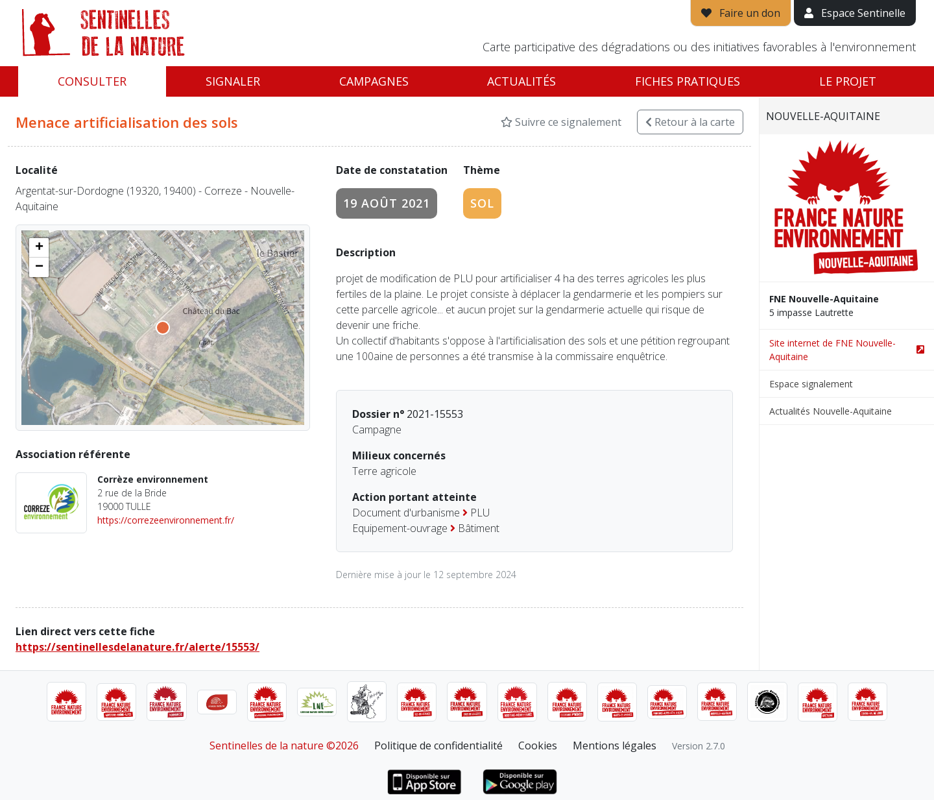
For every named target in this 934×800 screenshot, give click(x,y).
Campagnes (374, 81)
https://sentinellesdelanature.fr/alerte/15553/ (137, 647)
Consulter (92, 81)
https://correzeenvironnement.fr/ (165, 520)
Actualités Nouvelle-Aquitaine (830, 411)
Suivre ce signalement (561, 122)
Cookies (537, 745)
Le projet (847, 81)
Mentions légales (614, 745)
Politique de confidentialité (438, 745)
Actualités (521, 81)
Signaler (233, 81)
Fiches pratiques (687, 81)
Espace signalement (811, 384)
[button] (39, 248)
